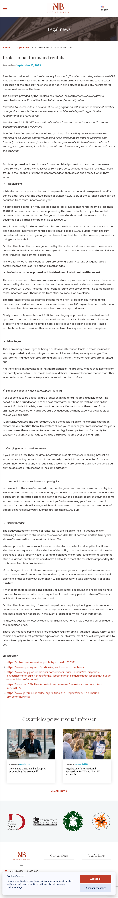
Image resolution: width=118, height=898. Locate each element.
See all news (59, 790)
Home (6, 47)
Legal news (23, 47)
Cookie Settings (14, 887)
